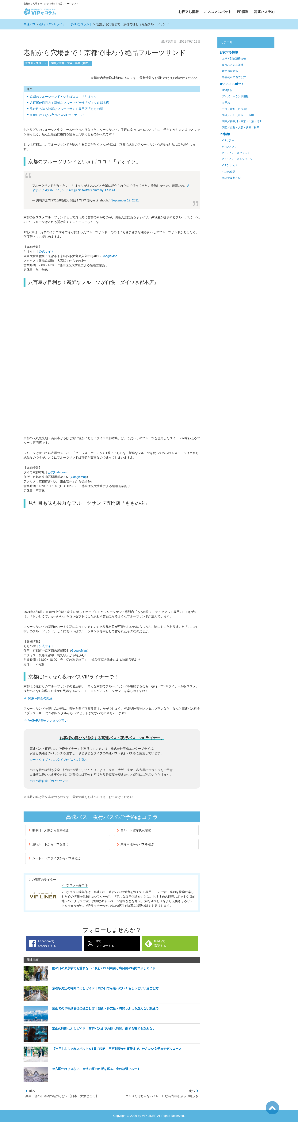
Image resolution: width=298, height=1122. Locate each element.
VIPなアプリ (229, 146)
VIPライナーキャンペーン (237, 159)
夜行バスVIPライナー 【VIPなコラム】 (65, 24)
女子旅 (226, 102)
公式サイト (46, 251)
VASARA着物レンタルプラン (48, 720)
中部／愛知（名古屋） (235, 109)
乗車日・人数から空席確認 (49, 830)
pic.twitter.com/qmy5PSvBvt (96, 190)
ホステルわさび (231, 177)
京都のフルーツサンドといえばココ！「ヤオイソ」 (65, 96)
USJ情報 (227, 90)
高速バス (30, 24)
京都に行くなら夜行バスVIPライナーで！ (58, 114)
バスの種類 (228, 171)
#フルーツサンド (56, 190)
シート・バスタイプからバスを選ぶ (55, 858)
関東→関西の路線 (40, 698)
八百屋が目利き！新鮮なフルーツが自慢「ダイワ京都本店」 (71, 102)
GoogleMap (109, 256)
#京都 (73, 190)
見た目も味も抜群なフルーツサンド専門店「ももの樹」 (68, 108)
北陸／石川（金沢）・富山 (238, 115)
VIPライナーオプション (236, 153)
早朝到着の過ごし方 (234, 77)
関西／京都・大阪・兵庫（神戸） (71, 63)
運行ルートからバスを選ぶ (49, 844)
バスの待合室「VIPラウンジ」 (50, 781)
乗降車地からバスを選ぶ (135, 844)
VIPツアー (228, 140)
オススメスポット (217, 12)
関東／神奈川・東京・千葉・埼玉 (242, 121)
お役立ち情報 (188, 12)
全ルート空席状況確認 (134, 830)
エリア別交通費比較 (234, 58)
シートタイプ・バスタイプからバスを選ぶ (58, 759)
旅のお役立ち (230, 71)
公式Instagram (57, 472)
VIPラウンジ (229, 165)
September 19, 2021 (125, 200)
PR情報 (243, 12)
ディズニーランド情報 (235, 96)
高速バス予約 (264, 12)
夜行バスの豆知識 (232, 64)
